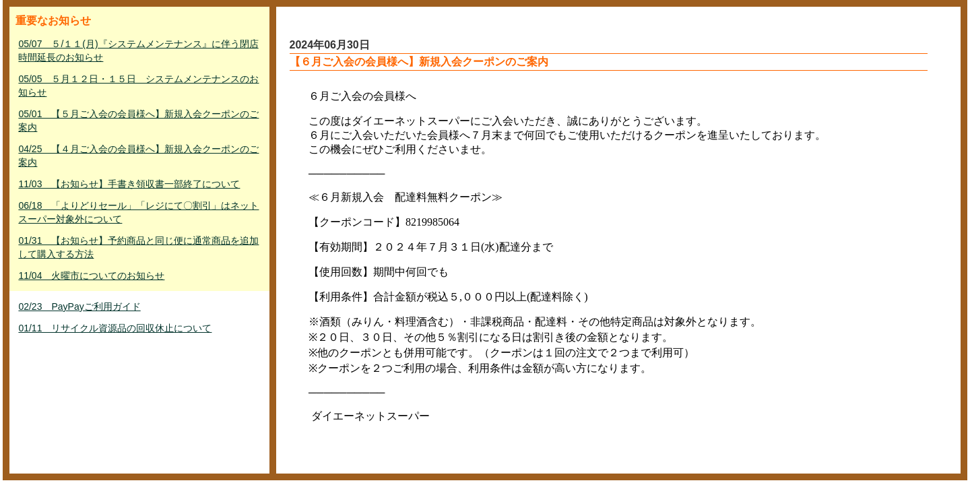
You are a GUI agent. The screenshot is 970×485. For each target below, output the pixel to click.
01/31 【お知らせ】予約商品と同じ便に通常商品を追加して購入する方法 (138, 247)
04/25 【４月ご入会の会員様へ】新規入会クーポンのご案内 (138, 155)
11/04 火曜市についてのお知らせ (91, 275)
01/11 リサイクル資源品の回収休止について (115, 328)
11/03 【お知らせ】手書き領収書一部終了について (129, 184)
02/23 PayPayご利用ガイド (79, 306)
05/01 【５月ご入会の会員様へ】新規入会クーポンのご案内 (138, 120)
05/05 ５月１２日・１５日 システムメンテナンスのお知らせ (138, 85)
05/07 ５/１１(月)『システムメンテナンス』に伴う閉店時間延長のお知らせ (138, 50)
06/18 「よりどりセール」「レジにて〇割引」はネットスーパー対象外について (138, 212)
